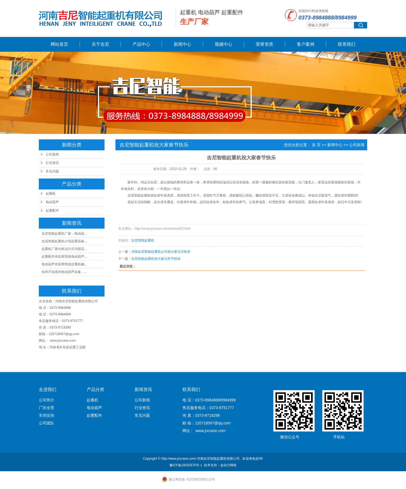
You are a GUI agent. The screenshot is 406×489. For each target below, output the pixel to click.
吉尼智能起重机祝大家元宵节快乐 (156, 259)
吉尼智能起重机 (138, 195)
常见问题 (52, 171)
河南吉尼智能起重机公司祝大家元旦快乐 (160, 252)
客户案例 (305, 44)
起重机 (51, 193)
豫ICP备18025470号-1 (185, 465)
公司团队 (46, 423)
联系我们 (346, 44)
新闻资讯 (143, 389)
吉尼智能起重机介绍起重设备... (64, 241)
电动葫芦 (52, 202)
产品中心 (141, 44)
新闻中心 (182, 44)
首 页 (316, 145)
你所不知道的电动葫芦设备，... (64, 272)
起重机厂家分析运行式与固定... (64, 249)
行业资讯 (52, 163)
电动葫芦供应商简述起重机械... (64, 264)
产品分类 (95, 389)
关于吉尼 (100, 44)
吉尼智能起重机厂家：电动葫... (64, 233)
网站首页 (59, 44)
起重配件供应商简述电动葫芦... (64, 256)
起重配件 (52, 210)
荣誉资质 (264, 44)
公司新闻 (52, 154)
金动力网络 (228, 465)
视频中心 (223, 44)
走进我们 (47, 389)
